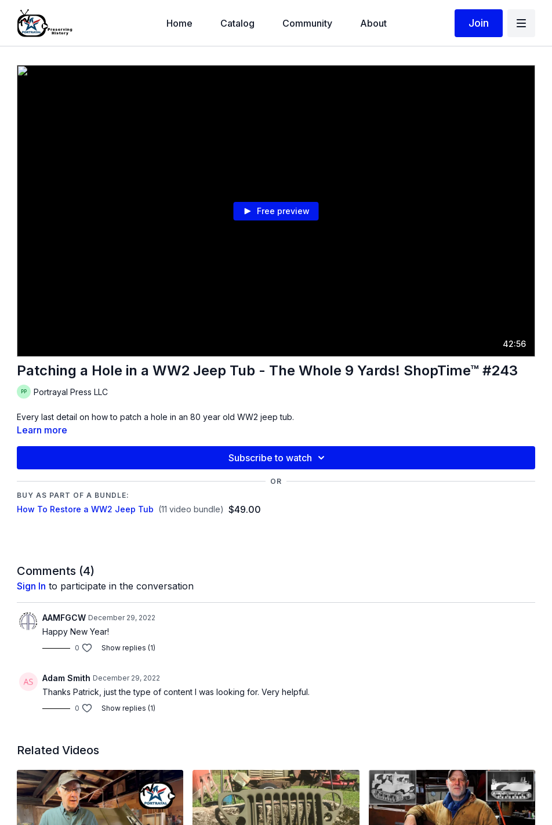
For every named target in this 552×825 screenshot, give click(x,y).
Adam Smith (66, 678)
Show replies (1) (128, 647)
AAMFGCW (64, 618)
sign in (31, 586)
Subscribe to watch (278, 458)
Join (479, 23)
